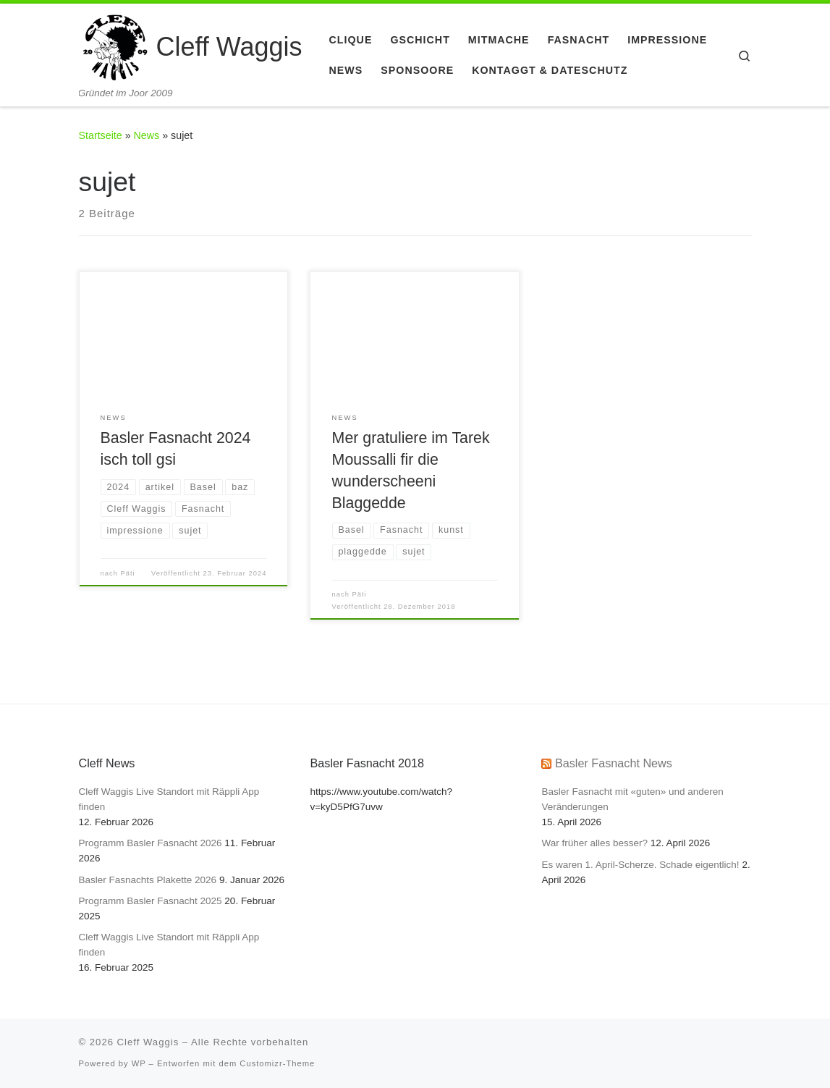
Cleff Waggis (148, 1042)
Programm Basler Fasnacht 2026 (150, 843)
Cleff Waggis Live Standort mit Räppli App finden (169, 799)
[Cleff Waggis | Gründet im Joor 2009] (115, 45)
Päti (128, 573)
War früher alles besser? (594, 843)
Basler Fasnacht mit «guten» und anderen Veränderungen (632, 799)
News (147, 135)
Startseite (100, 135)
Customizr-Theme (277, 1063)
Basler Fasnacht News (613, 762)
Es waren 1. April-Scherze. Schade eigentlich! (640, 864)
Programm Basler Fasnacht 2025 (150, 900)
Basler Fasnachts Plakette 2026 (148, 879)
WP (139, 1063)
